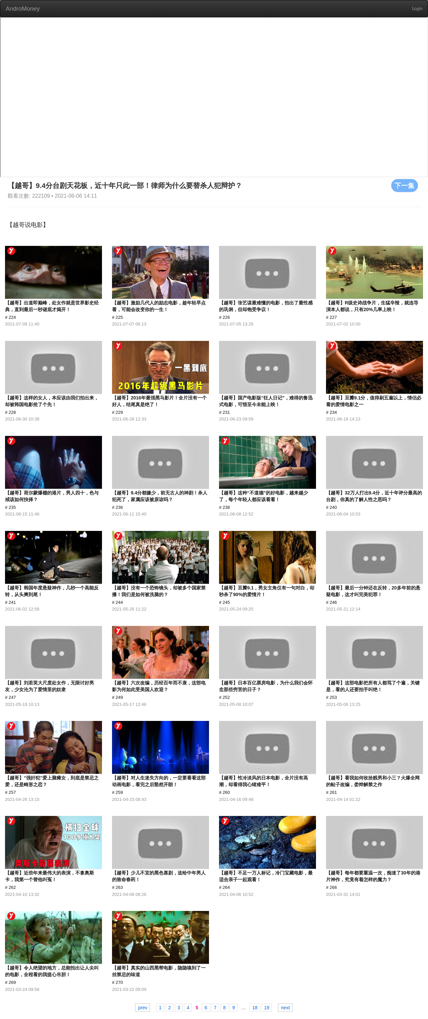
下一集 (405, 185)
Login (417, 8)
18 (254, 1007)
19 (267, 1007)
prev (142, 1007)
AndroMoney (23, 8)
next (285, 1007)
